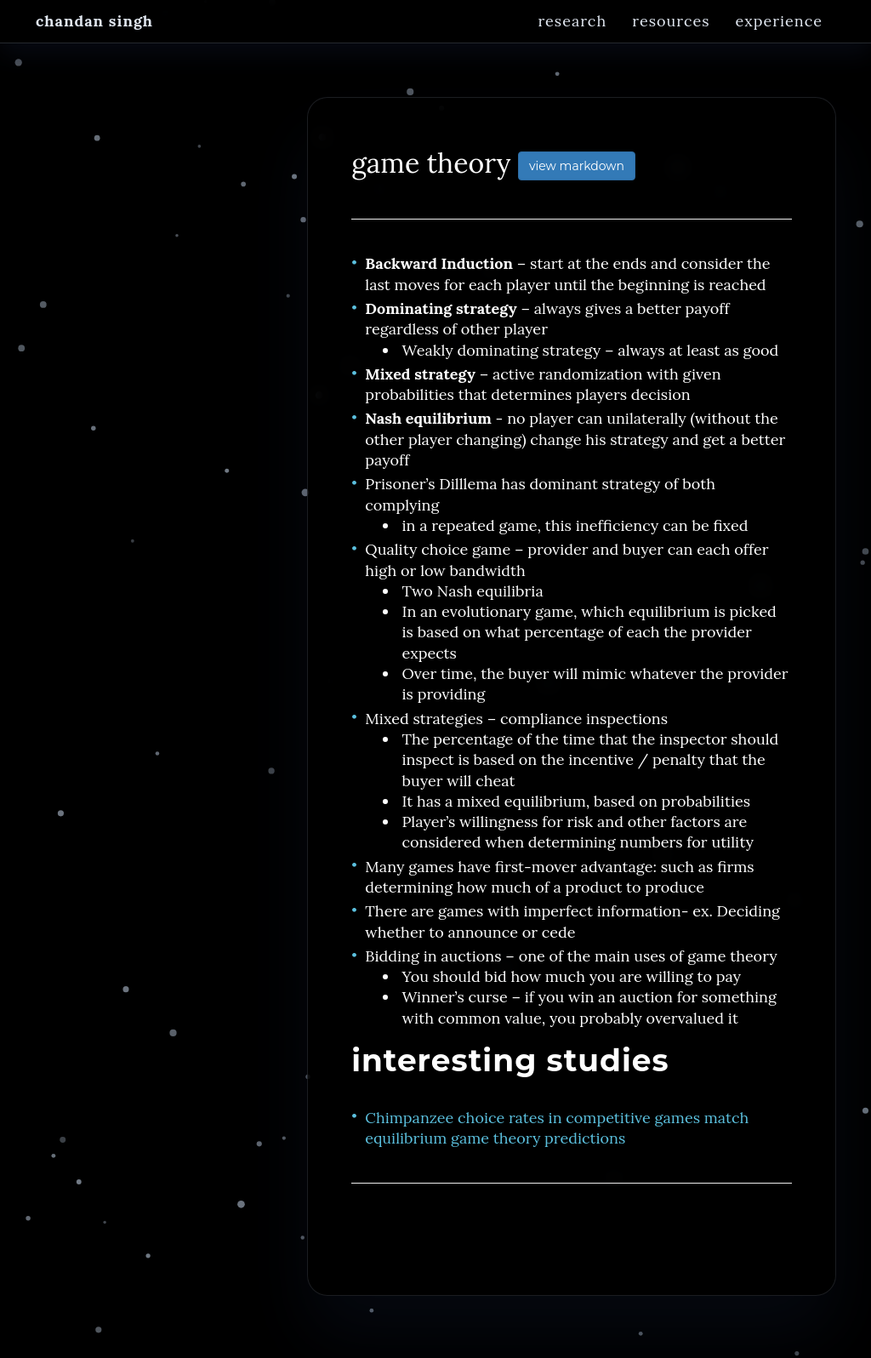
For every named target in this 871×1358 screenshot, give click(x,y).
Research (572, 38)
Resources (670, 38)
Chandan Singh (94, 38)
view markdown (576, 175)
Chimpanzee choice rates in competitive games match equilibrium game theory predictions (557, 1137)
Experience (779, 38)
